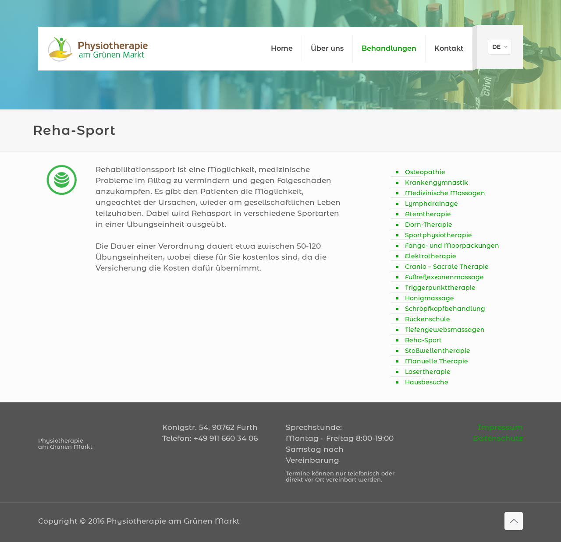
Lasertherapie (428, 372)
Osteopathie (425, 172)
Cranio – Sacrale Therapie (447, 267)
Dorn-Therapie (428, 225)
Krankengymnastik (436, 183)
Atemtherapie (428, 214)
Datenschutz (498, 438)
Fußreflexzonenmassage (444, 277)
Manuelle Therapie (436, 361)
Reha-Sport (423, 340)
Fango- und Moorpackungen (452, 246)
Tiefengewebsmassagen (445, 330)
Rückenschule (427, 319)
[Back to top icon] (513, 521)
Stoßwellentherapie (437, 351)
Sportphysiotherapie (438, 235)
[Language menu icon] (500, 47)
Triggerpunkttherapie (440, 288)
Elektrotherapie (430, 256)
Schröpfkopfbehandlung (445, 309)
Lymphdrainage (431, 204)
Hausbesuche (426, 382)
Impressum (500, 427)
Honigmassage (429, 298)
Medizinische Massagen (445, 193)
